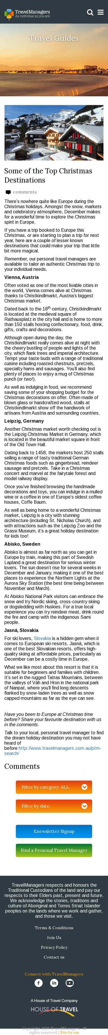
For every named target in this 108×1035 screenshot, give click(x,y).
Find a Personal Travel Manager (54, 850)
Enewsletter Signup (54, 831)
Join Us (54, 937)
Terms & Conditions (54, 927)
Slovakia (42, 638)
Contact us (54, 957)
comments (21, 192)
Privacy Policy (54, 947)
